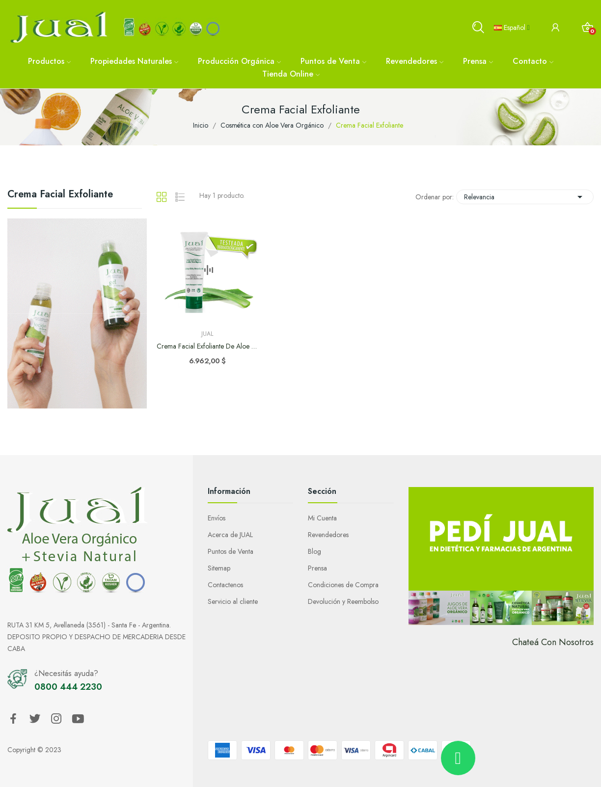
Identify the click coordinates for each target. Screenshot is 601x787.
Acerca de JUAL (230, 535)
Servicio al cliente (233, 601)
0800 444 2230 (68, 686)
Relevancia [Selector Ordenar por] (525, 197)
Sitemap (219, 568)
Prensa (317, 568)
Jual (207, 334)
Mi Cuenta (322, 518)
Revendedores (328, 535)
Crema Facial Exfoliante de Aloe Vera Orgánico (208, 346)
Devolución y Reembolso (343, 601)
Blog (314, 551)
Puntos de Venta (230, 551)
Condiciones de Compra (343, 585)
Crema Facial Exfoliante (60, 195)
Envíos (216, 518)
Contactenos (225, 585)
